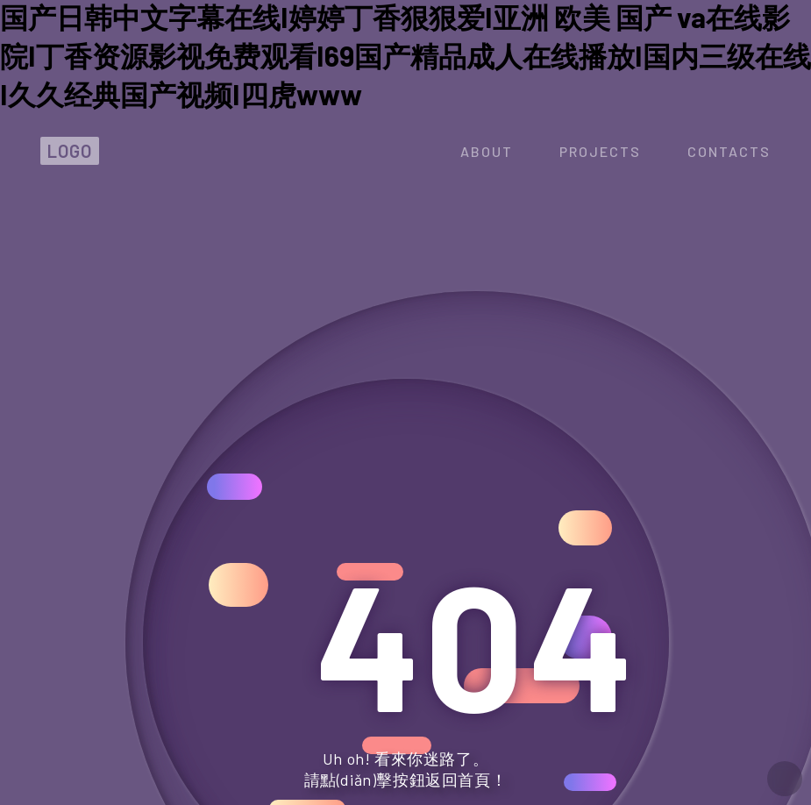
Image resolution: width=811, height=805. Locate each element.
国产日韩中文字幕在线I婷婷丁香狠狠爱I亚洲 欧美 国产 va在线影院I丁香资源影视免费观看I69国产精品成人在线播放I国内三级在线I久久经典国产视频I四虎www (405, 55)
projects (600, 151)
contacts (729, 151)
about (486, 151)
